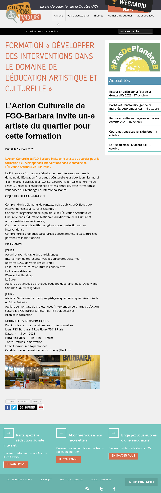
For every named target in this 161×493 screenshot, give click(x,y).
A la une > (40, 31)
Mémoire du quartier (120, 15)
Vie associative (145, 15)
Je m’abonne (68, 459)
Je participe (16, 464)
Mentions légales (72, 479)
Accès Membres (101, 479)
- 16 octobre (134, 107)
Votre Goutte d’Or (78, 15)
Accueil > (30, 31)
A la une (58, 15)
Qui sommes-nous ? (19, 479)
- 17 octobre (130, 93)
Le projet (46, 479)
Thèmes (98, 15)
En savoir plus (123, 455)
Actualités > (52, 31)
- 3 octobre (130, 146)
